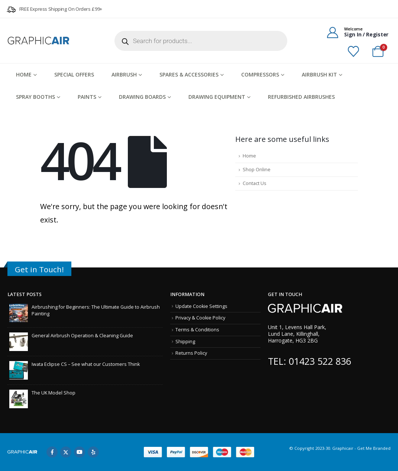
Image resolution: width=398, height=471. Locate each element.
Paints (87, 96)
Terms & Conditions (197, 330)
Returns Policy (191, 353)
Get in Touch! (39, 269)
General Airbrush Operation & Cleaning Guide (82, 335)
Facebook (52, 452)
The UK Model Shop (53, 393)
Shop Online (257, 169)
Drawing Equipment (216, 96)
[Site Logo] (39, 40)
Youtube (79, 452)
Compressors (260, 74)
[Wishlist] (353, 51)
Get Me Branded (373, 448)
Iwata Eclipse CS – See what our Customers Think (86, 364)
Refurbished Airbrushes (301, 96)
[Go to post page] (18, 312)
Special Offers (74, 74)
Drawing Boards (142, 96)
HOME (24, 74)
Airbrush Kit (319, 74)
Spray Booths (35, 96)
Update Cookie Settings (201, 306)
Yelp (93, 452)
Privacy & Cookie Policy (200, 318)
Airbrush (124, 74)
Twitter (65, 452)
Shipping (185, 341)
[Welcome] (354, 32)
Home (249, 156)
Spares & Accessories (189, 74)
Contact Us (254, 183)
